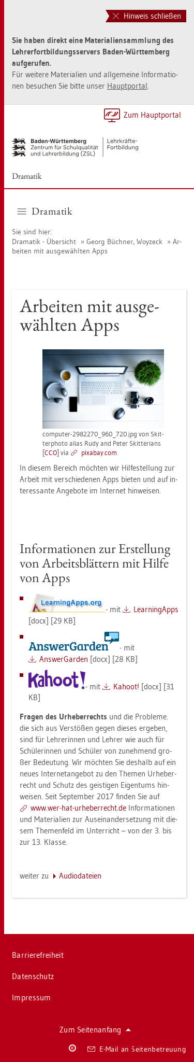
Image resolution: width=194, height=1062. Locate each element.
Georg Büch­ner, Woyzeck (124, 241)
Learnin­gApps (155, 609)
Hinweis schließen (147, 16)
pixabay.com (99, 452)
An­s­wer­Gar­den (63, 659)
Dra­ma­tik (27, 176)
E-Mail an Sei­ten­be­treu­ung (136, 1049)
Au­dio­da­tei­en (80, 876)
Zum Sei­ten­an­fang (95, 1030)
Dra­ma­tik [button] (45, 211)
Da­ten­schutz (33, 976)
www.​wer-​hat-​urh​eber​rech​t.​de (78, 808)
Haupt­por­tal (127, 86)
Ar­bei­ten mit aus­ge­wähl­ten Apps (97, 246)
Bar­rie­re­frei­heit (38, 955)
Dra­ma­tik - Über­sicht (44, 241)
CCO (50, 452)
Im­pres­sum (31, 997)
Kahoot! (126, 686)
